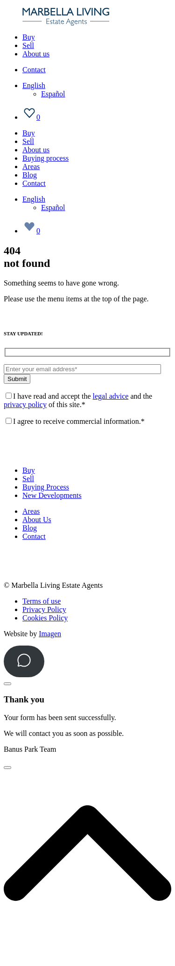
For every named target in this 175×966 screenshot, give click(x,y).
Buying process (45, 158)
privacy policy (25, 404)
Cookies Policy (45, 618)
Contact (34, 70)
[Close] (7, 683)
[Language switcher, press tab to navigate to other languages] (33, 85)
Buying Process (45, 487)
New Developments (52, 495)
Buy (28, 37)
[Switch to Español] (53, 94)
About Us (36, 520)
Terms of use (41, 601)
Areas (31, 166)
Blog (29, 175)
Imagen (50, 634)
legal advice (111, 396)
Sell (28, 45)
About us (35, 54)
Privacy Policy (44, 609)
